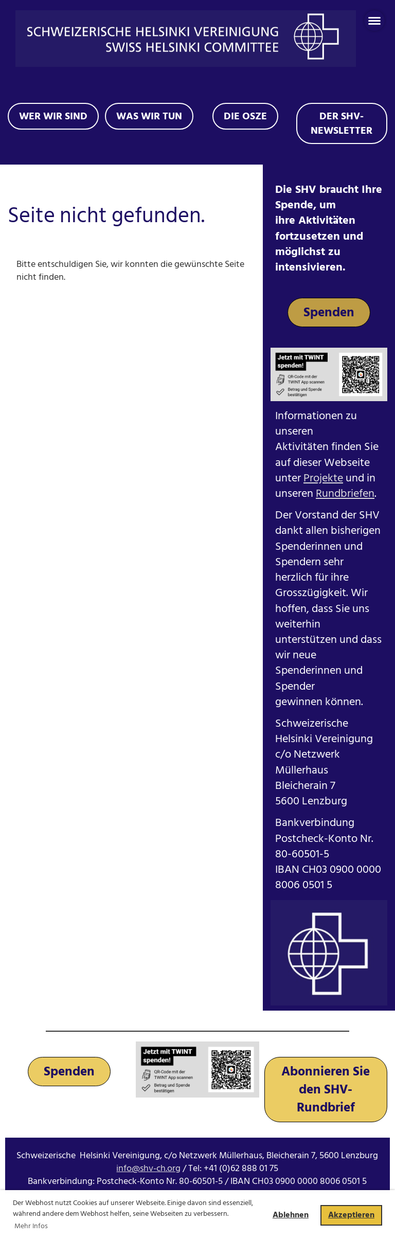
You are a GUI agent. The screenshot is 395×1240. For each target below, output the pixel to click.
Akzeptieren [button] (351, 1214)
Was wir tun (149, 116)
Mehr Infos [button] (31, 1226)
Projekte (323, 478)
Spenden (328, 312)
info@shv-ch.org (148, 1168)
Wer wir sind (53, 116)
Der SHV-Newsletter (341, 123)
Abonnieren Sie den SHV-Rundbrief (325, 1089)
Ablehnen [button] (291, 1214)
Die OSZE (245, 116)
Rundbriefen (345, 493)
